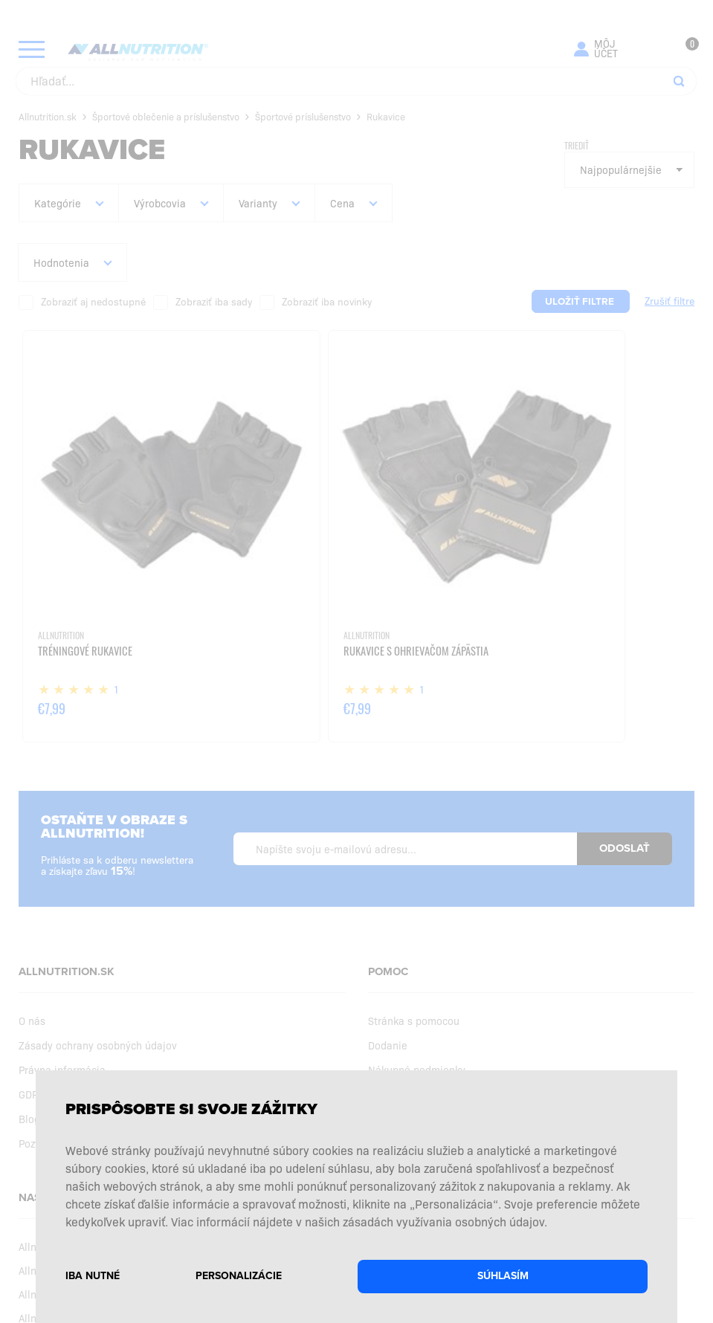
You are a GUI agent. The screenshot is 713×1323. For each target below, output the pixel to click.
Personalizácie (239, 1275)
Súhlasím (503, 1275)
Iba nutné (92, 1275)
